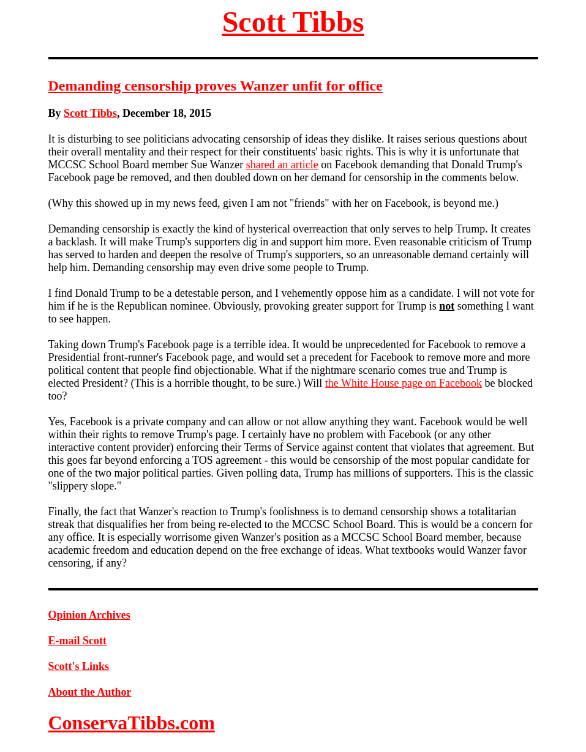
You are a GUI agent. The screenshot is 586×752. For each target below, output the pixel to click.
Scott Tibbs (293, 22)
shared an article (282, 164)
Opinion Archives (89, 615)
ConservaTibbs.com (131, 723)
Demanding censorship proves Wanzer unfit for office (215, 86)
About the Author (90, 692)
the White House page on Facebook (403, 383)
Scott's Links (79, 666)
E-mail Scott (77, 641)
